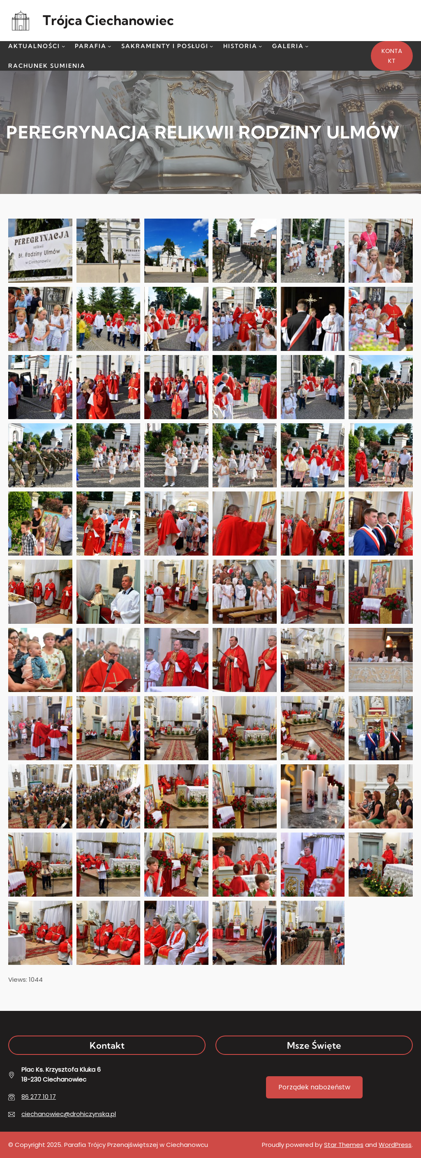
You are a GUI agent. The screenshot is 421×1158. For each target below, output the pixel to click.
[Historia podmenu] (260, 46)
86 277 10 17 (38, 1096)
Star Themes (343, 1144)
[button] (40, 251)
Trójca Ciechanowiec (108, 20)
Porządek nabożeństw (314, 1087)
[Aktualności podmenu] (63, 46)
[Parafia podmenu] (109, 46)
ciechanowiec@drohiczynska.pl (68, 1114)
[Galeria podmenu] (306, 46)
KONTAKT (392, 55)
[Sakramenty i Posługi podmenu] (211, 46)
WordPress (395, 1144)
